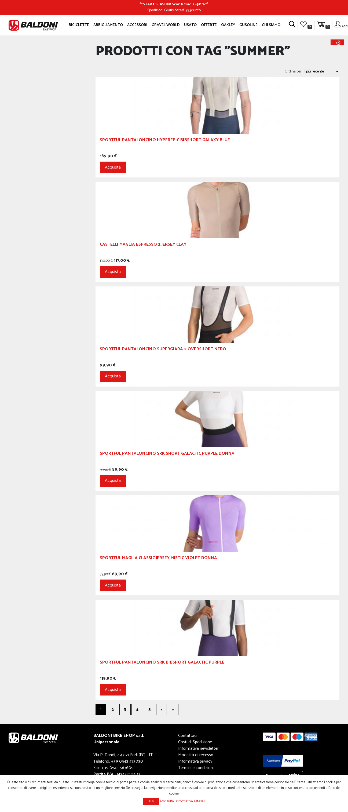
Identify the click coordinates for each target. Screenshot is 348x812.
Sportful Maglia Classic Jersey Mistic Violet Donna (158, 559)
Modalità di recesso (195, 755)
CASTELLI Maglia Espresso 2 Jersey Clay (143, 245)
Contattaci (187, 735)
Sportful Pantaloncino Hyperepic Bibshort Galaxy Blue (165, 141)
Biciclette (79, 25)
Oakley (228, 25)
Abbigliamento (108, 25)
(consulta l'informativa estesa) (182, 801)
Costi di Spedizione (195, 742)
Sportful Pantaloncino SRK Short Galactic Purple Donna (167, 454)
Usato (190, 25)
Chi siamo (271, 25)
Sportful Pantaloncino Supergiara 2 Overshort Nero (163, 350)
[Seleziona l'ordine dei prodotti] (320, 71)
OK (151, 801)
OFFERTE (209, 25)
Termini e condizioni (196, 767)
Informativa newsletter (198, 748)
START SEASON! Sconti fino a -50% (174, 4)
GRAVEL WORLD (166, 25)
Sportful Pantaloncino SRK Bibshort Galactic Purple (162, 663)
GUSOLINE (248, 25)
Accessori (137, 25)
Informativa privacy (195, 761)
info (198, 10)
